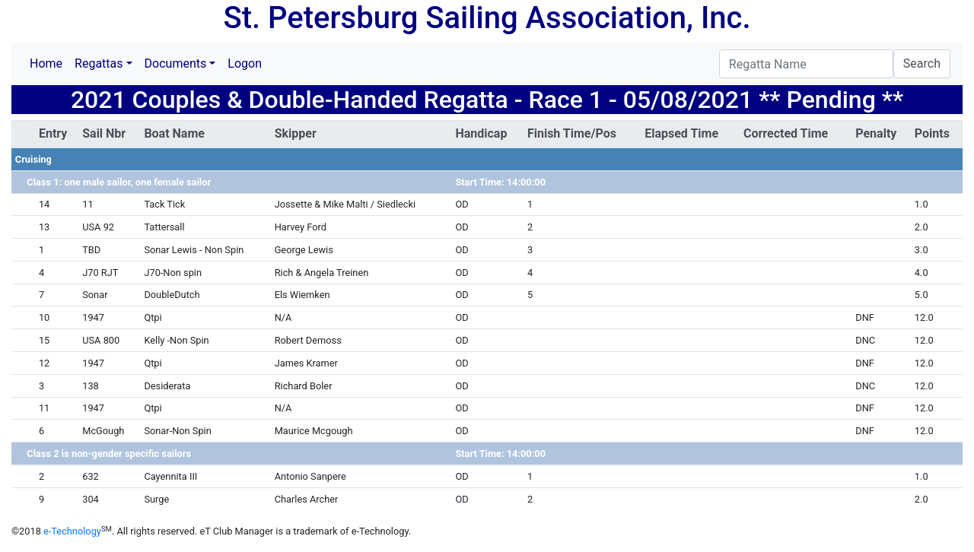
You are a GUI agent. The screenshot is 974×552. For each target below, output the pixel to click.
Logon (245, 63)
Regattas (99, 63)
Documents (176, 63)
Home (46, 63)
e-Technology (72, 531)
